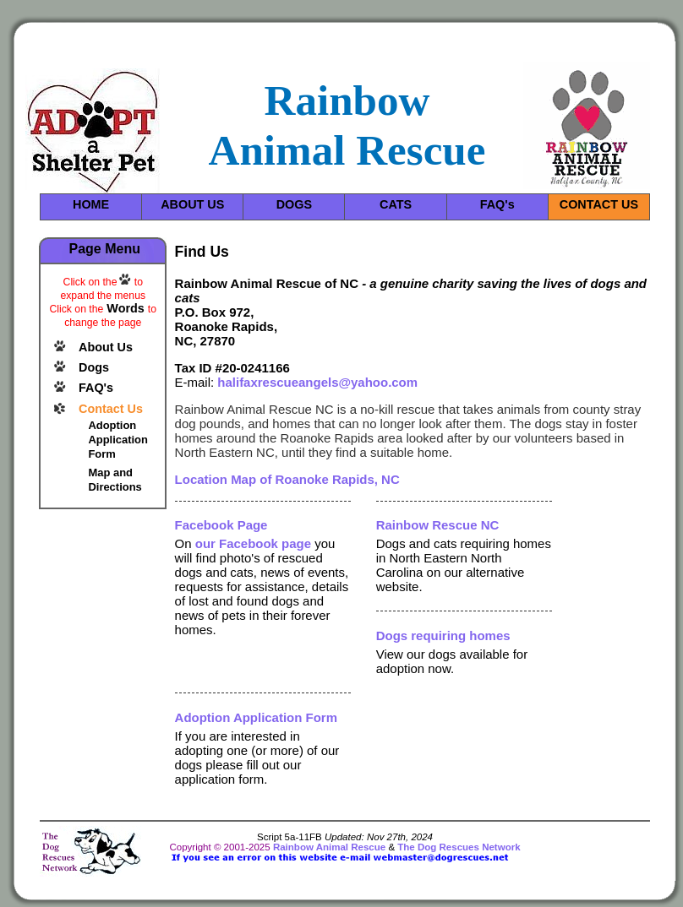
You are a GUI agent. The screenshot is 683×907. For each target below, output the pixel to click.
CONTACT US (599, 204)
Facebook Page (221, 525)
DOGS (294, 204)
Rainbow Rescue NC (438, 525)
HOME (91, 204)
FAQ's (497, 204)
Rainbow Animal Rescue (329, 847)
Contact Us (111, 408)
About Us (106, 347)
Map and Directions (114, 479)
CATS (396, 204)
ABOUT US (192, 204)
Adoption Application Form (118, 439)
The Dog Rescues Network (458, 847)
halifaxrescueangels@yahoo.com (317, 382)
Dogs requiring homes (443, 635)
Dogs (94, 367)
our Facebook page (253, 543)
